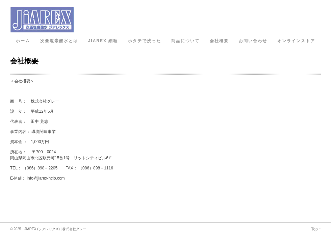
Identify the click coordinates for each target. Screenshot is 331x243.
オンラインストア (296, 40)
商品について (185, 40)
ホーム (23, 40)
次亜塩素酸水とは (59, 40)
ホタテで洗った (144, 40)
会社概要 (219, 40)
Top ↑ (316, 229)
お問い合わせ (253, 40)
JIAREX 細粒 (103, 40)
